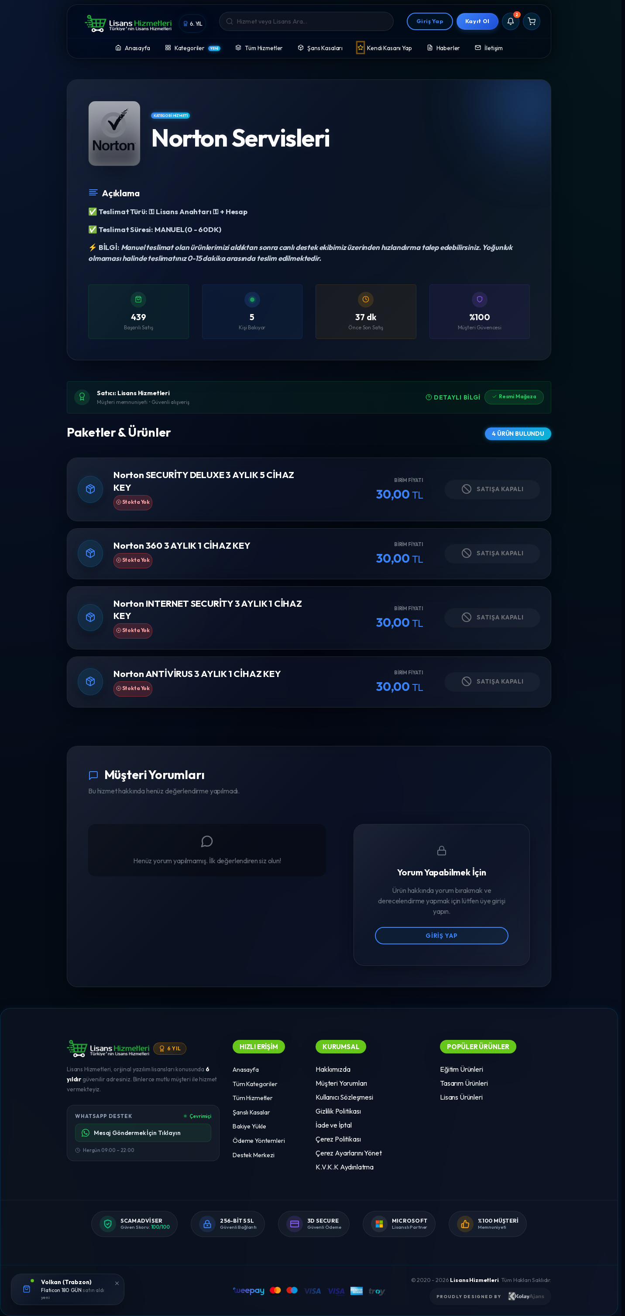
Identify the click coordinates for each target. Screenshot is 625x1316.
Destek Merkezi (254, 1155)
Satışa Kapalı (492, 489)
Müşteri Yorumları (341, 1083)
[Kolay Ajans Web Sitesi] (526, 1296)
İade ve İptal (334, 1125)
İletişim (489, 47)
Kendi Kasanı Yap (384, 47)
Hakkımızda (333, 1069)
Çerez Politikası (338, 1139)
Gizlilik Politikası (338, 1111)
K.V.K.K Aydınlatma (345, 1166)
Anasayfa (132, 47)
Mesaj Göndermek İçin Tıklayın (131, 1133)
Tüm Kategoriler (255, 1084)
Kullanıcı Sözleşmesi (344, 1097)
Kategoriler (193, 47)
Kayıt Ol (477, 20)
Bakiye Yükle (249, 1126)
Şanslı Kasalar (251, 1112)
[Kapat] (117, 1282)
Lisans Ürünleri (461, 1097)
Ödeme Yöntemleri (259, 1141)
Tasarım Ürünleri (464, 1083)
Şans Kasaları (320, 47)
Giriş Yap (430, 20)
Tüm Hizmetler (259, 47)
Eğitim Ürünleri (461, 1069)
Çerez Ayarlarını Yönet (348, 1153)
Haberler (443, 47)
